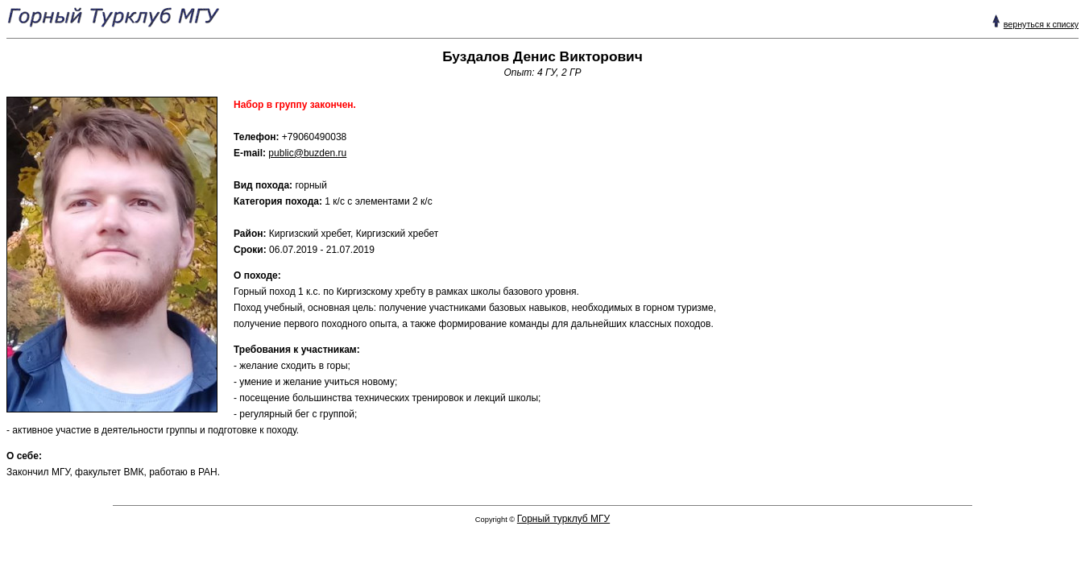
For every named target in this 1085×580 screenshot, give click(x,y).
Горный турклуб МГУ (563, 518)
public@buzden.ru (307, 153)
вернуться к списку (1041, 24)
